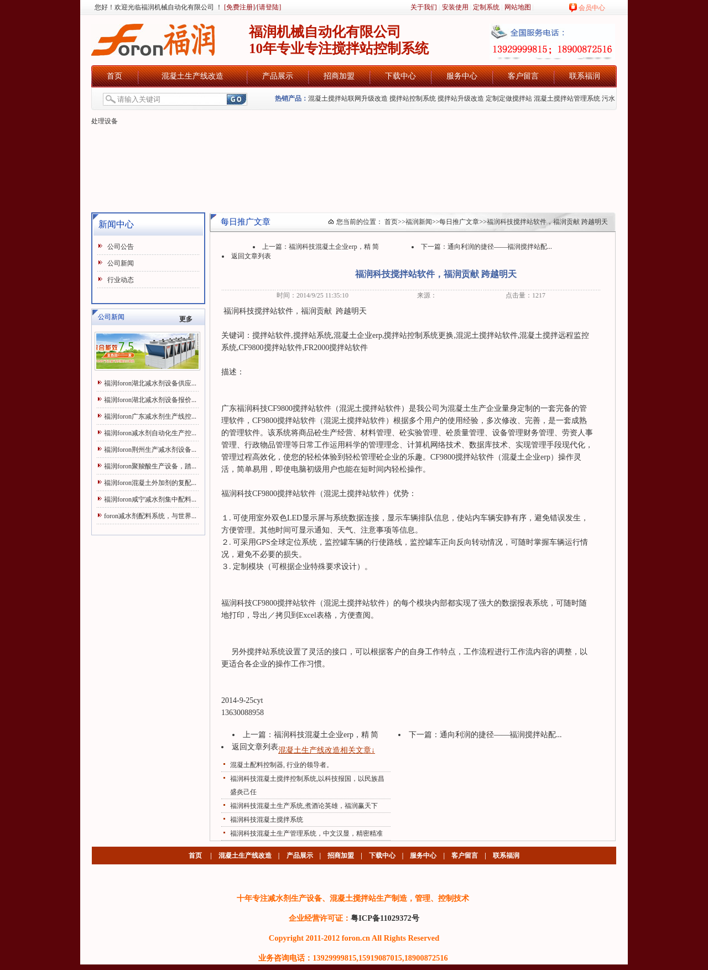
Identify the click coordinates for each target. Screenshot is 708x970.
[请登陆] (269, 7)
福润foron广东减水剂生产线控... (150, 416)
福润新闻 (418, 222)
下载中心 (400, 76)
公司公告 (120, 247)
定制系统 (486, 7)
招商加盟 (339, 76)
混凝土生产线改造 (192, 76)
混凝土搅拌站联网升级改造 (348, 98)
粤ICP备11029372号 (385, 918)
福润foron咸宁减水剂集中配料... (150, 499)
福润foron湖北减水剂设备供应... (150, 383)
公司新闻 (120, 263)
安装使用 (455, 7)
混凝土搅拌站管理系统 (567, 98)
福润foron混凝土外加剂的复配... (150, 483)
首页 (114, 76)
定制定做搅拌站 (509, 98)
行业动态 (120, 280)
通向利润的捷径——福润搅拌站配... (499, 247)
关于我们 (423, 7)
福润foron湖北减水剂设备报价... (150, 400)
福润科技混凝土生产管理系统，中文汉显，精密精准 (306, 833)
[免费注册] (238, 7)
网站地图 (517, 7)
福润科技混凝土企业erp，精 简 (333, 247)
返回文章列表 (251, 256)
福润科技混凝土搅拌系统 (266, 819)
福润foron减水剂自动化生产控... (150, 433)
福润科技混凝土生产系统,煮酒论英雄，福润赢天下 (304, 806)
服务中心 (461, 76)
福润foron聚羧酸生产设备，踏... (150, 466)
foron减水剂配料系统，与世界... (150, 516)
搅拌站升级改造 (461, 98)
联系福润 (584, 76)
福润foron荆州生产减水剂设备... (150, 449)
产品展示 (277, 76)
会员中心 (592, 8)
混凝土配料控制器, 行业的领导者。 (281, 765)
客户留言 (523, 76)
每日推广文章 (459, 222)
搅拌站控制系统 (412, 98)
